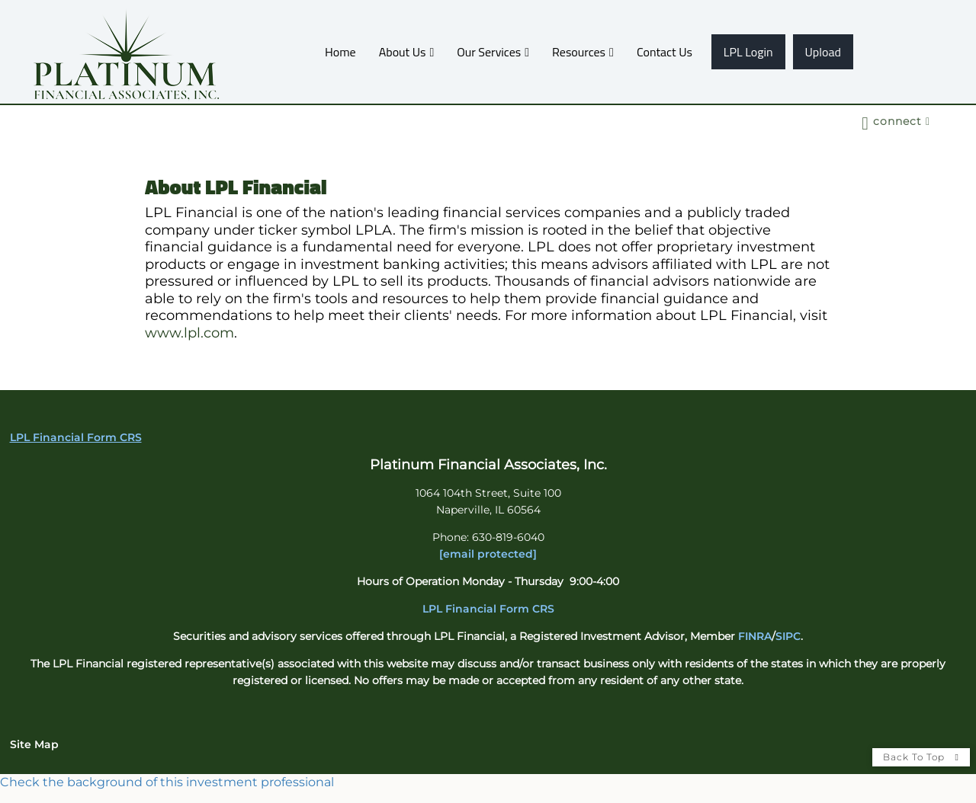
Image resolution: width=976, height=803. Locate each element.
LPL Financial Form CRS (488, 609)
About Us (402, 52)
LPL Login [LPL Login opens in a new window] (748, 52)
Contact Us (664, 52)
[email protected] (488, 554)
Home (340, 52)
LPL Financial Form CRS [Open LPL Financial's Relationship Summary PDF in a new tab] (76, 437)
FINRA (755, 636)
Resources (578, 52)
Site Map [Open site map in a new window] (34, 744)
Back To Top (921, 757)
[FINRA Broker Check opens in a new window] (488, 782)
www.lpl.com (189, 333)
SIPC (788, 636)
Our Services (489, 52)
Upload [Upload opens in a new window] (823, 52)
